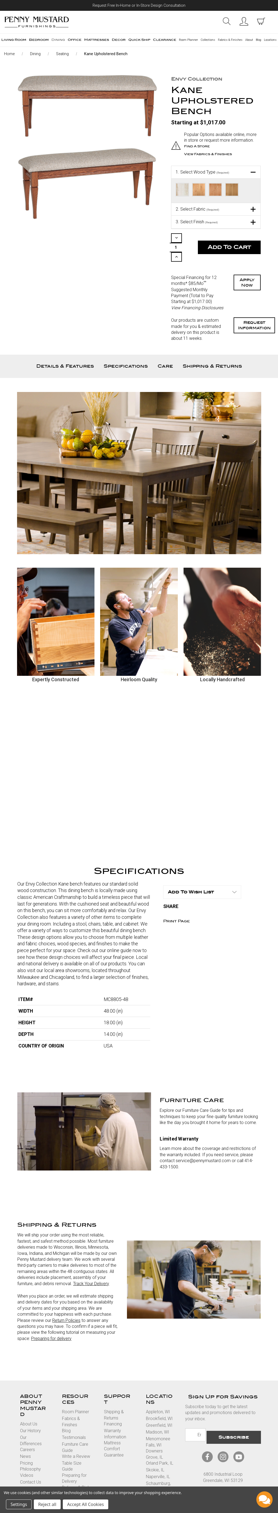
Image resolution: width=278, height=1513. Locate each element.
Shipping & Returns (212, 348)
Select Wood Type (202, 171)
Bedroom (39, 40)
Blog (258, 40)
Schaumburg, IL (158, 1469)
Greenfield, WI (159, 1408)
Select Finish (197, 220)
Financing (113, 1406)
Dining (58, 40)
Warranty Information (115, 1416)
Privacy (217, 1477)
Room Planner (188, 40)
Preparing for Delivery (74, 1461)
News (25, 1439)
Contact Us (30, 1464)
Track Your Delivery (91, 1266)
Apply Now (247, 265)
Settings (19, 1504)
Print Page (176, 904)
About (249, 40)
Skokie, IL (155, 1452)
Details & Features (65, 348)
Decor (119, 40)
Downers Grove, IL (154, 1436)
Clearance (164, 40)
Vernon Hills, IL (159, 1478)
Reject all (47, 1504)
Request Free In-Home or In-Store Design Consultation (139, 5)
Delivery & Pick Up (76, 1473)
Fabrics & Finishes (230, 40)
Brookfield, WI (159, 1401)
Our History (30, 1413)
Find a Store (198, 146)
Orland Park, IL (159, 1446)
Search (226, 21)
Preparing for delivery (51, 1321)
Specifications (126, 348)
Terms (198, 1477)
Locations (270, 40)
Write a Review (76, 1439)
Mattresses (96, 40)
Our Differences (31, 1423)
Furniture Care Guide (75, 1430)
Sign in (243, 21)
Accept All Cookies (85, 1504)
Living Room (13, 40)
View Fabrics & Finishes (210, 153)
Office (74, 40)
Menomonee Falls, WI (158, 1424)
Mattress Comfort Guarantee (114, 1432)
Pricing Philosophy (30, 1449)
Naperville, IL (158, 1459)
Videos (26, 1458)
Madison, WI (157, 1415)
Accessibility (242, 1477)
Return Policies (66, 1303)
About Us (28, 1406)
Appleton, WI (158, 1394)
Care (165, 348)
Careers (27, 1432)
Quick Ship (139, 40)
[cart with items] (261, 21)
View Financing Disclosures (197, 290)
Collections (208, 40)
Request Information (254, 308)
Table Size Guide (71, 1449)
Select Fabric (197, 208)
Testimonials (74, 1420)
